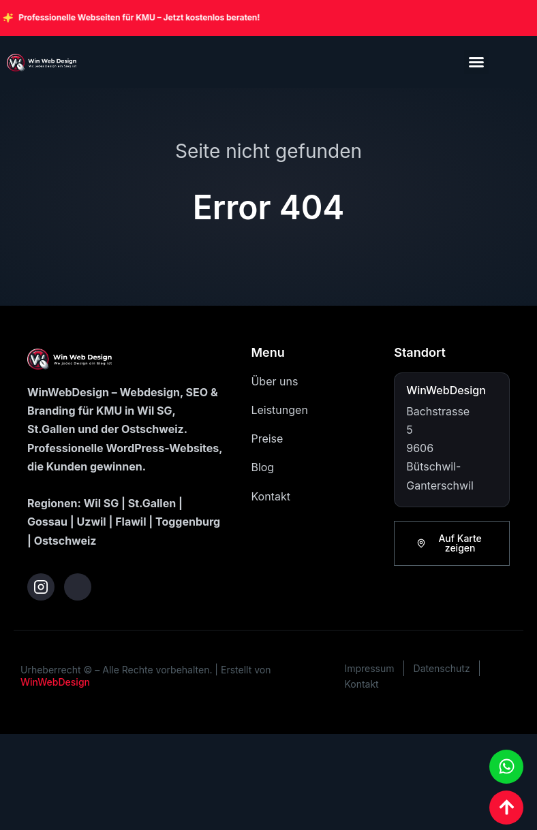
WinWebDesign (55, 682)
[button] (476, 62)
